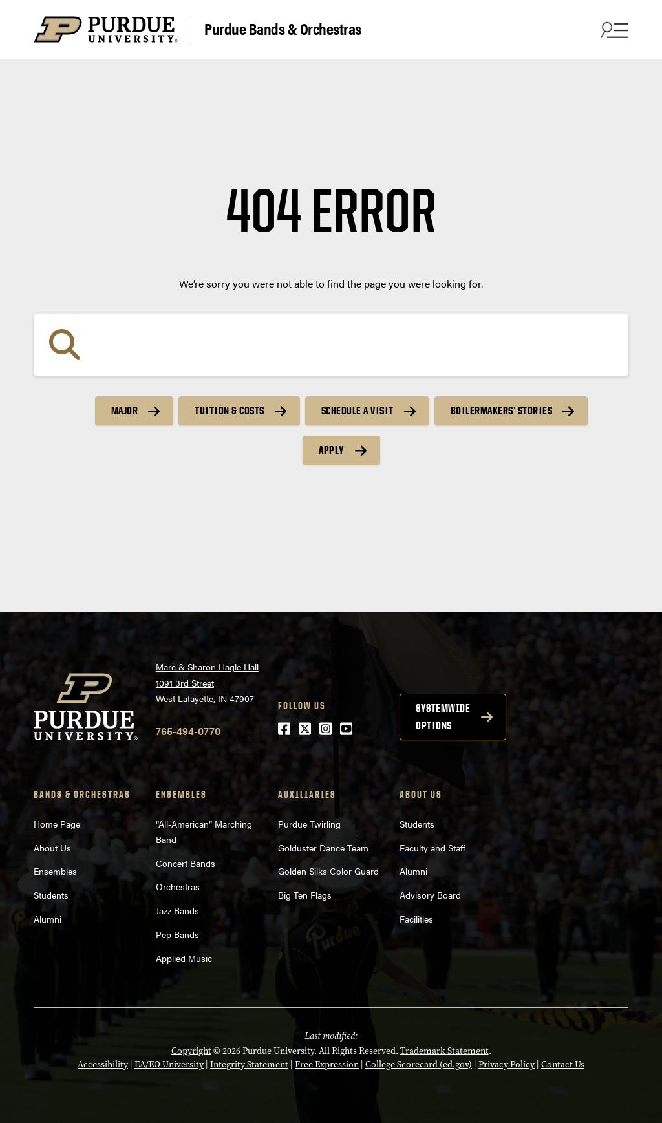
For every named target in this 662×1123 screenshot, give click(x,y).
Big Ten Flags (305, 894)
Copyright (191, 1051)
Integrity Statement (249, 1064)
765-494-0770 (188, 730)
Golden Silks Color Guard (328, 870)
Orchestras (178, 886)
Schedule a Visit (357, 410)
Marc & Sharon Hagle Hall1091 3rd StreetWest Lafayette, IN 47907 (207, 682)
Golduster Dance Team (323, 847)
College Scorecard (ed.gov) (418, 1064)
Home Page (57, 823)
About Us (52, 847)
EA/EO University (169, 1064)
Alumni (47, 918)
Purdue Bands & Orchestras (282, 28)
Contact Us (562, 1064)
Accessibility (103, 1064)
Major (124, 410)
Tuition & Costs (229, 410)
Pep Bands (177, 934)
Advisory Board (430, 894)
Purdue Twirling (309, 823)
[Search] (331, 345)
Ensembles (55, 870)
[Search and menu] (612, 29)
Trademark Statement (444, 1051)
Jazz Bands (177, 910)
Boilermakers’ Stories (502, 410)
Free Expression (327, 1064)
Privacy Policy (506, 1064)
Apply (332, 450)
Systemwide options (443, 716)
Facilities (416, 918)
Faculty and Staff (432, 847)
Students (51, 894)
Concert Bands (185, 863)
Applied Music (184, 958)
